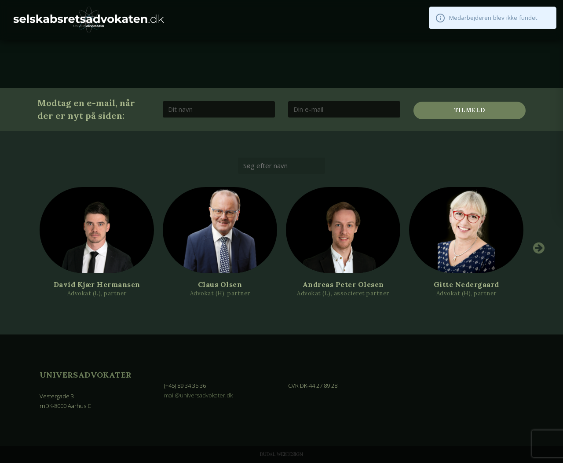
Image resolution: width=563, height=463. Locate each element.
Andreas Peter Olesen (343, 284)
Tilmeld (469, 110)
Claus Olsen (220, 284)
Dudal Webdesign (281, 454)
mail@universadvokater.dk (198, 395)
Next (538, 247)
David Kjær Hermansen (97, 284)
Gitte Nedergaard (466, 284)
